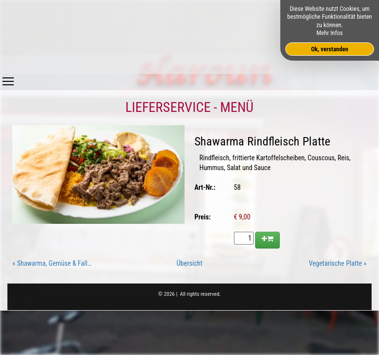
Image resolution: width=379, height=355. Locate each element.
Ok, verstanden (329, 49)
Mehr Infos (329, 32)
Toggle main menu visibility (8, 79)
